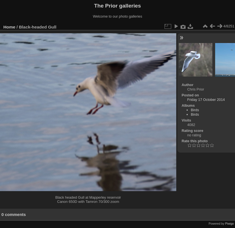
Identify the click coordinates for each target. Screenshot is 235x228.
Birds (195, 110)
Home (9, 27)
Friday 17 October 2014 (206, 100)
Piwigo (229, 223)
